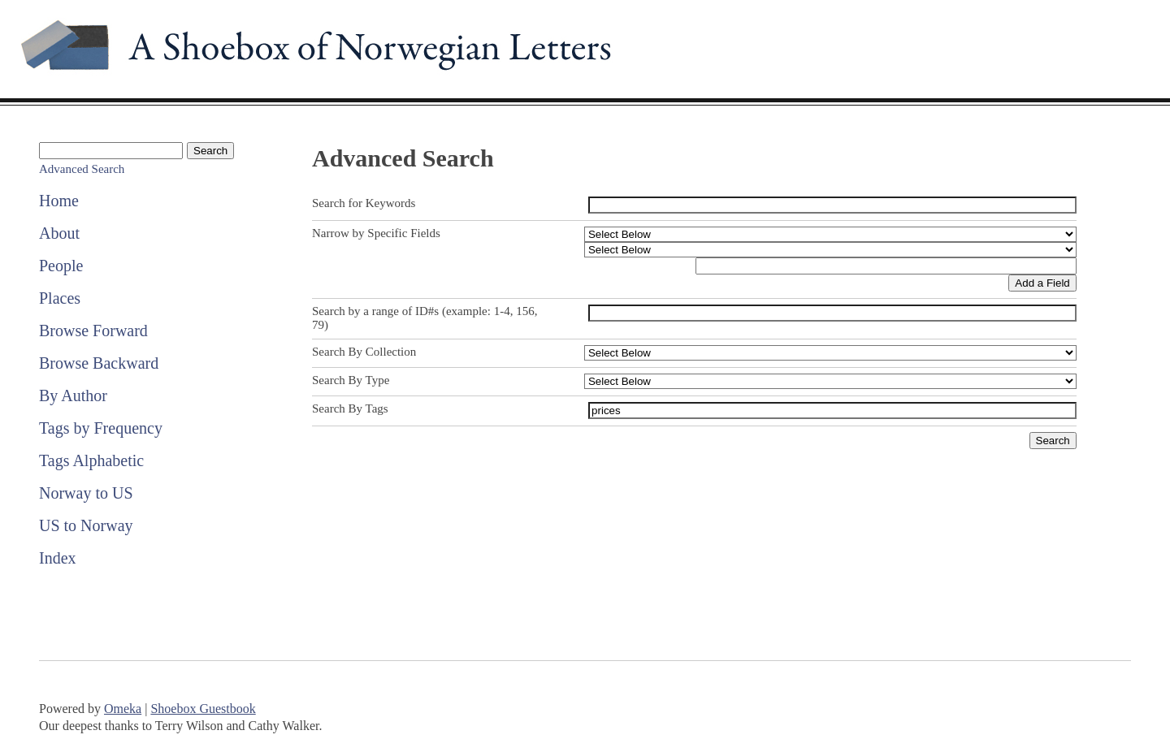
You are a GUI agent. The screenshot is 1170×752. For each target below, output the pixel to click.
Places (59, 298)
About (59, 233)
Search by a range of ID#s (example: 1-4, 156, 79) (424, 318)
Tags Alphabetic (91, 460)
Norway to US (86, 493)
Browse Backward (98, 363)
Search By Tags (350, 408)
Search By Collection (364, 351)
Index (57, 558)
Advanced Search (81, 168)
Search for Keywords (363, 203)
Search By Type (350, 380)
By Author (73, 395)
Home (59, 200)
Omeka (122, 708)
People (61, 265)
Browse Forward (93, 330)
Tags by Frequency (100, 428)
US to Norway (86, 525)
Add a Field (1042, 283)
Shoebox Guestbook (202, 708)
